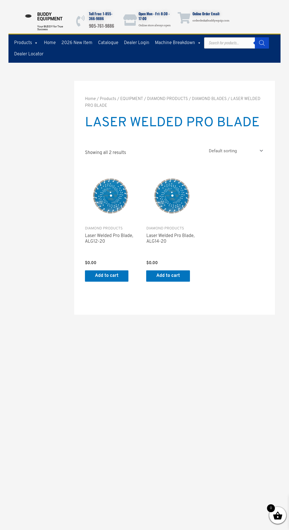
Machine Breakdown (178, 43)
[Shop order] (234, 150)
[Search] (262, 43)
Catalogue (108, 43)
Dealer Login (136, 43)
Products (26, 43)
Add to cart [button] (108, 276)
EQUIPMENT (131, 99)
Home (50, 43)
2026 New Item (77, 43)
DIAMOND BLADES (209, 99)
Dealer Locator (28, 54)
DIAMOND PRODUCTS (167, 99)
